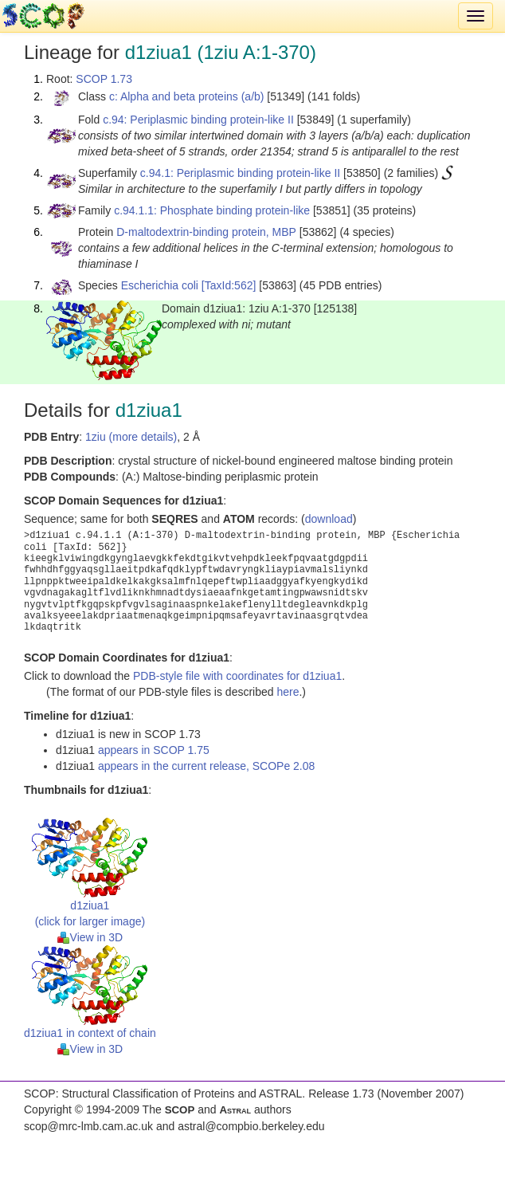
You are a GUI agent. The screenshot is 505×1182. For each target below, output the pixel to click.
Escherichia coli (159, 285)
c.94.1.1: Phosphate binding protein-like (212, 210)
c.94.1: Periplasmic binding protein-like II (240, 173)
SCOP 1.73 (104, 79)
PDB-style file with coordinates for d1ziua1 (237, 676)
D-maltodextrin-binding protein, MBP (206, 232)
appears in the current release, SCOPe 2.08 (206, 766)
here (287, 691)
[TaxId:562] (229, 285)
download (329, 518)
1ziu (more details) (131, 436)
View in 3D (90, 937)
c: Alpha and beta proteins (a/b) (186, 96)
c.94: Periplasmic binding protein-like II (198, 119)
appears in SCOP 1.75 (153, 750)
